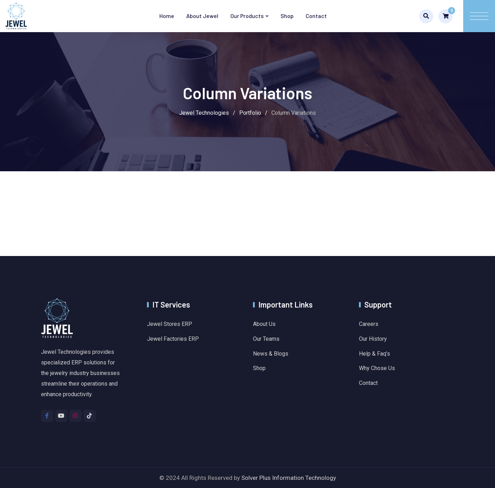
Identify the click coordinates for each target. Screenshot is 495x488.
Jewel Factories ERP (173, 338)
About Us (264, 324)
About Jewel (202, 15)
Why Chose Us (377, 368)
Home (166, 15)
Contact (316, 15)
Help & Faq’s (374, 353)
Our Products (247, 15)
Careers (368, 324)
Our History (373, 338)
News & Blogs (270, 353)
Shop (287, 15)
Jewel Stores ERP (169, 324)
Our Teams (266, 338)
